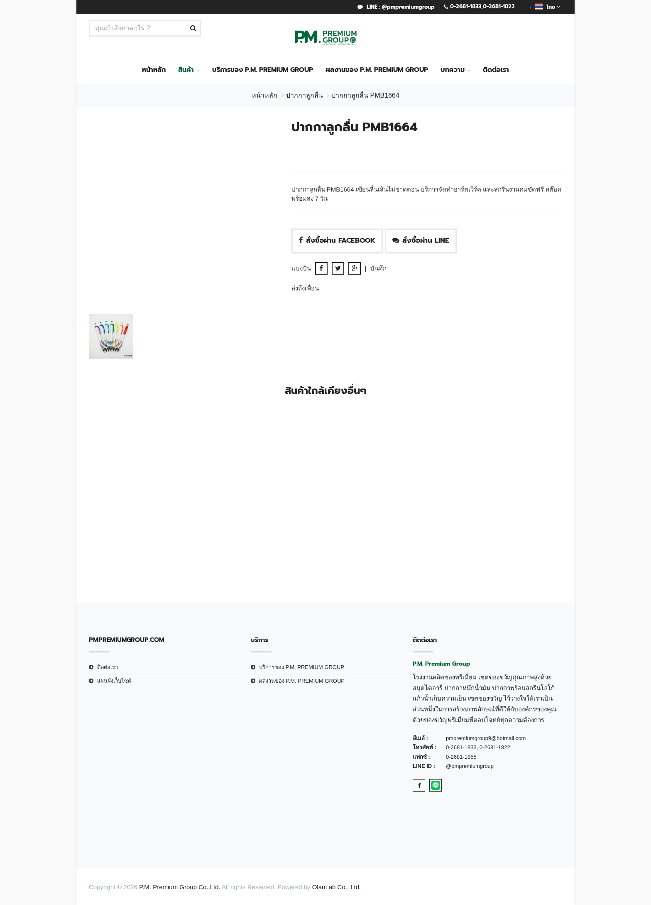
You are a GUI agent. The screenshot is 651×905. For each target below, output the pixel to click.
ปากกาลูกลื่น (304, 95)
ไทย (547, 6)
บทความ (453, 70)
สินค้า (186, 70)
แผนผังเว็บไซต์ (114, 681)
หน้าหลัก (154, 70)
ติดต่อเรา (496, 70)
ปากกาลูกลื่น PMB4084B (143, 527)
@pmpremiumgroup (470, 766)
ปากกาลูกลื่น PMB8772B (265, 527)
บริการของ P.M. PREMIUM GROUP (262, 70)
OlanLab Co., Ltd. (336, 886)
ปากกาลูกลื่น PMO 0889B (386, 527)
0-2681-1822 (499, 6)
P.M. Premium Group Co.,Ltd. (179, 886)
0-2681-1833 (465, 6)
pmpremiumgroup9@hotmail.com (486, 738)
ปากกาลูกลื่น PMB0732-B (507, 527)
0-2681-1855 (461, 757)
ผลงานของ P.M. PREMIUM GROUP (377, 70)
